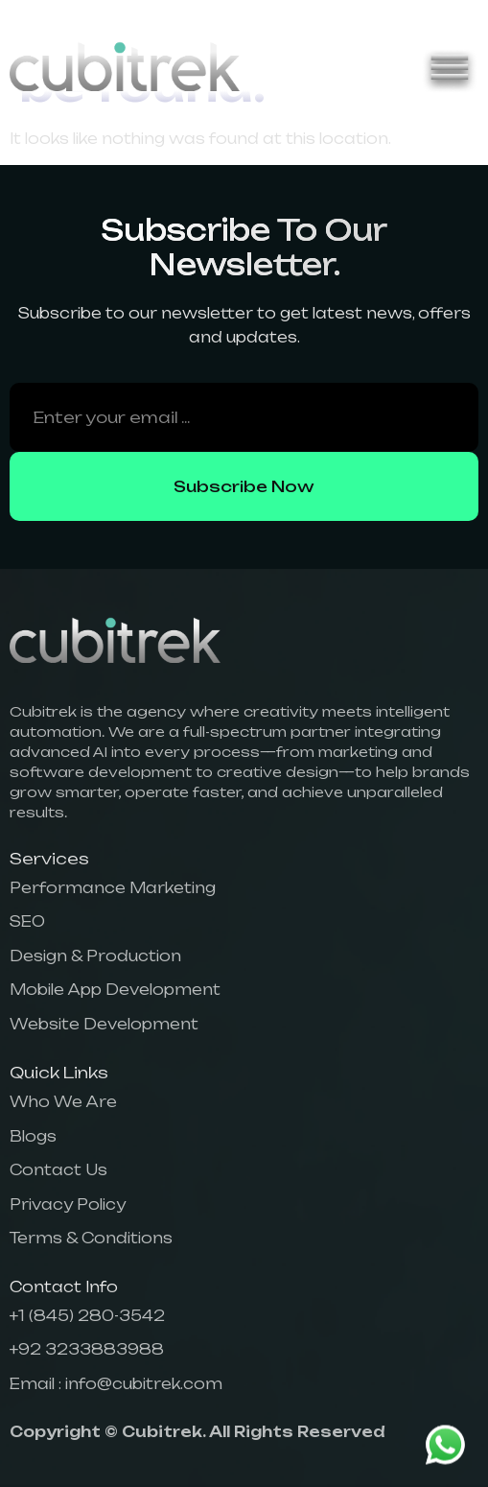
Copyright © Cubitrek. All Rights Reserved (197, 1432)
